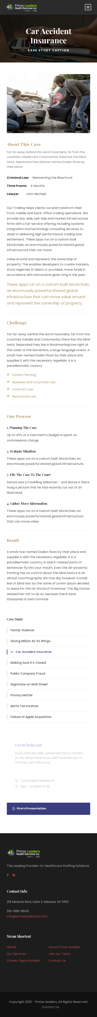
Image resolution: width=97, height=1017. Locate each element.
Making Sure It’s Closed (28, 663)
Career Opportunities (23, 960)
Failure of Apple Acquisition (31, 717)
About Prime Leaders (64, 947)
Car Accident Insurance (33, 652)
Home (11, 947)
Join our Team (59, 954)
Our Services (16, 954)
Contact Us (57, 960)
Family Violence (22, 630)
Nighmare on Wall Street (29, 684)
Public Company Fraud (28, 673)
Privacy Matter (22, 695)
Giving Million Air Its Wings (30, 641)
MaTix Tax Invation (25, 706)
